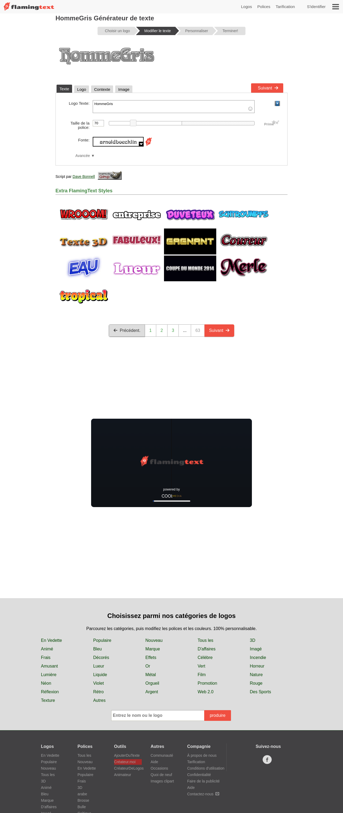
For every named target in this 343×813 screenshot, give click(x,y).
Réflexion (50, 692)
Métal (151, 674)
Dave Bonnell (84, 176)
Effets (151, 657)
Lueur (98, 666)
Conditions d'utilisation (205, 768)
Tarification (285, 6)
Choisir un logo (117, 31)
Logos (246, 6)
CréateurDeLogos (128, 768)
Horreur (257, 666)
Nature (256, 674)
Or (148, 666)
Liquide (100, 674)
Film (201, 674)
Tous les (205, 640)
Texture (48, 700)
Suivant (268, 88)
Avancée (82, 156)
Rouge (256, 683)
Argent (152, 692)
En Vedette (51, 640)
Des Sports (260, 692)
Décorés (101, 657)
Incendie (258, 657)
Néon (46, 683)
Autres (99, 700)
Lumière (49, 674)
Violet (98, 683)
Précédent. (126, 330)
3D (252, 640)
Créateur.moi (125, 762)
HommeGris (173, 106)
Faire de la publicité (203, 781)
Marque (153, 649)
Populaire (102, 640)
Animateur (122, 775)
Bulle (81, 807)
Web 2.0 (205, 692)
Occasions (159, 768)
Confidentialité (199, 775)
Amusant (49, 666)
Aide (154, 762)
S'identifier (316, 6)
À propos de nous (202, 755)
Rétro (98, 692)
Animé (47, 649)
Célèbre (204, 657)
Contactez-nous (203, 794)
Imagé (256, 649)
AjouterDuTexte (127, 755)
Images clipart (162, 781)
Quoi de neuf (161, 775)
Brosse (83, 800)
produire (218, 715)
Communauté (162, 755)
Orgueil (152, 683)
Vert (201, 666)
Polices (263, 6)
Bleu (97, 649)
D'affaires (206, 649)
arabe (82, 794)
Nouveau (154, 640)
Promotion (207, 683)
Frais (46, 657)
